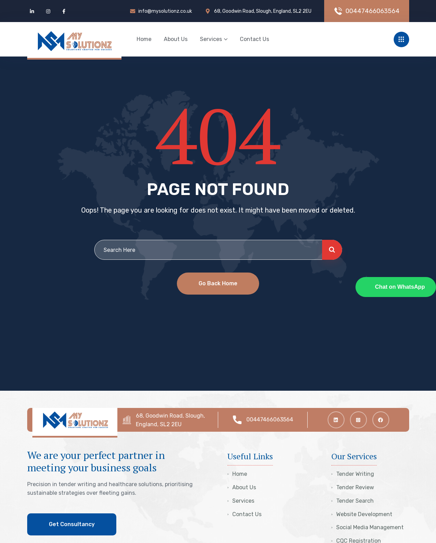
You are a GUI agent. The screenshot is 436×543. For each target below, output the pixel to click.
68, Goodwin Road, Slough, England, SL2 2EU (173, 420)
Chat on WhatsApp (400, 287)
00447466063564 (272, 419)
